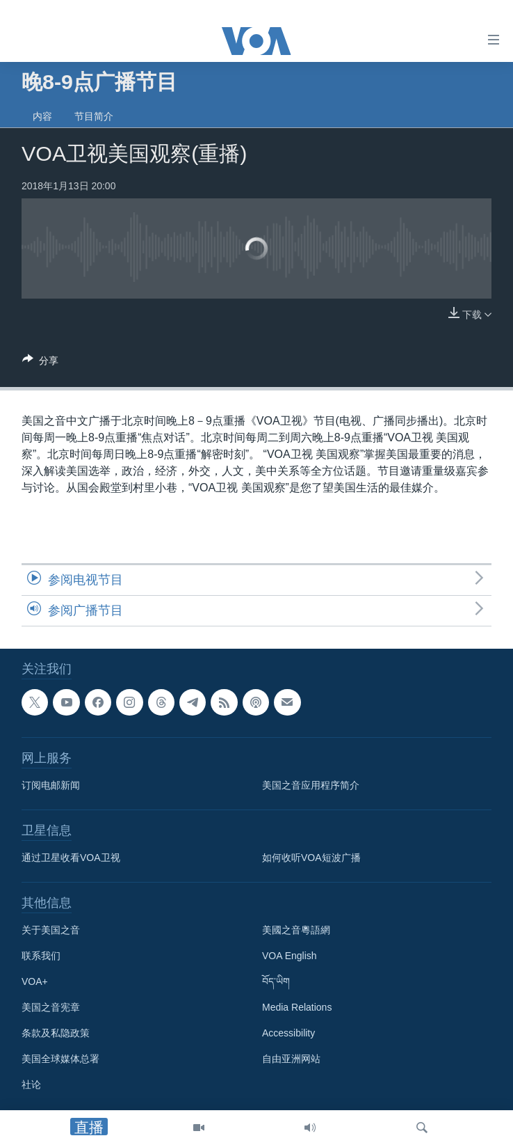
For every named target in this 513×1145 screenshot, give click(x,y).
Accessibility (288, 1033)
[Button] (40, 363)
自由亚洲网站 (291, 1058)
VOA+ (35, 981)
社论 (31, 1084)
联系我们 (41, 955)
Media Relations (297, 1007)
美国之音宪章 (51, 1007)
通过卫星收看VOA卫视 (71, 857)
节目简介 (93, 116)
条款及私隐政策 (56, 1033)
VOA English (289, 955)
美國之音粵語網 (296, 929)
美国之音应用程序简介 (310, 785)
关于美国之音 (51, 929)
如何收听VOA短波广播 (311, 857)
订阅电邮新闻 (51, 785)
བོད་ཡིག (276, 981)
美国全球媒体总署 (60, 1058)
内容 (42, 116)
